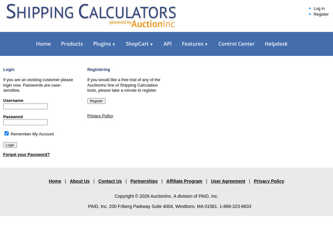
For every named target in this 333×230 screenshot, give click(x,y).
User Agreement (228, 181)
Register (321, 14)
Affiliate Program (184, 181)
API (168, 43)
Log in (319, 8)
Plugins (104, 43)
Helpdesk (276, 43)
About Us (80, 181)
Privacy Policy (100, 115)
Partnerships (144, 181)
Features (195, 43)
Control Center (236, 43)
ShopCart (139, 43)
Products (72, 43)
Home (43, 43)
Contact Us (110, 181)
